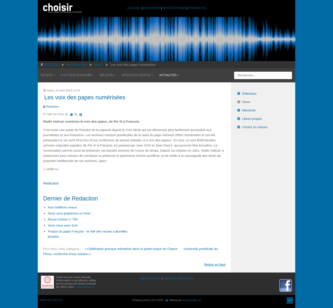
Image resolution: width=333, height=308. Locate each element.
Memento (249, 110)
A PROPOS (151, 8)
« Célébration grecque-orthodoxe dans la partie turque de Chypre (131, 249)
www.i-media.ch (192, 300)
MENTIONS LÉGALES (51, 300)
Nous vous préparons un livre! (69, 213)
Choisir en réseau (255, 127)
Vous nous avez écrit (62, 225)
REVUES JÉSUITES (178, 278)
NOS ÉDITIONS (174, 8)
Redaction (52, 106)
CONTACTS (197, 8)
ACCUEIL (134, 8)
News (246, 102)
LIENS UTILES (150, 278)
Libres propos (252, 118)
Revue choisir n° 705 (63, 219)
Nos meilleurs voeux (62, 207)
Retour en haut (215, 264)
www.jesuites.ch (85, 286)
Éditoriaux (249, 93)
